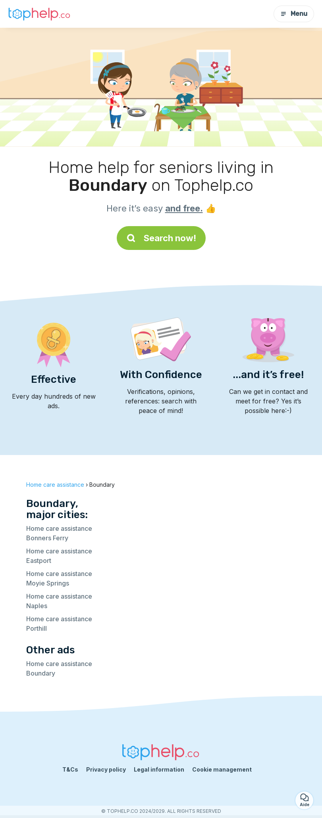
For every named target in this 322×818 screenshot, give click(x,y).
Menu (293, 13)
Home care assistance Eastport (59, 556)
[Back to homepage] (39, 14)
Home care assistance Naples (59, 601)
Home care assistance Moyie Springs (59, 578)
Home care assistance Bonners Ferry (59, 533)
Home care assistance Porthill (59, 623)
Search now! (161, 238)
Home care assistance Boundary (59, 668)
